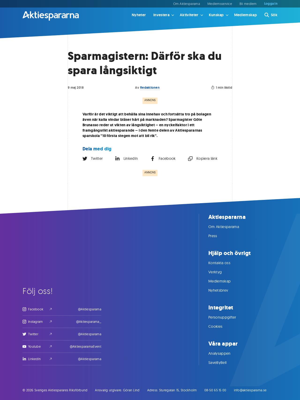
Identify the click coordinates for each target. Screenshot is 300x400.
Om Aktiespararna (186, 4)
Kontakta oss (224, 262)
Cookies (220, 326)
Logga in (271, 4)
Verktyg (219, 272)
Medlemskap (245, 14)
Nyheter (139, 14)
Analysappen (224, 353)
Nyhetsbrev (222, 290)
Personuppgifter (227, 317)
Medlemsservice (219, 4)
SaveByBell (222, 362)
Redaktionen (150, 87)
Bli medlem (248, 4)
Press (217, 235)
